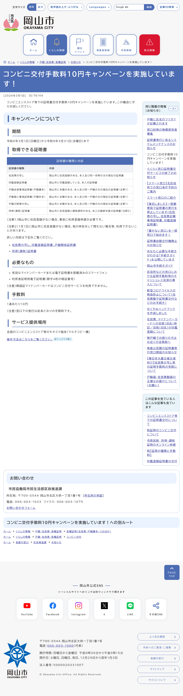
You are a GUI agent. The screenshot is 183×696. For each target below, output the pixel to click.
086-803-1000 (60, 645)
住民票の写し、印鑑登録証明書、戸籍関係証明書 (44, 245)
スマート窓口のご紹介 (161, 197)
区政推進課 (40, 542)
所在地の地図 (93, 495)
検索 (149, 7)
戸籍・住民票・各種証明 (53, 62)
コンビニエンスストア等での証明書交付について (162, 419)
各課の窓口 (22, 542)
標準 (31, 7)
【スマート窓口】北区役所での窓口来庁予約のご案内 (162, 187)
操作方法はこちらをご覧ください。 (39, 339)
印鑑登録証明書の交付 (162, 461)
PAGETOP (172, 574)
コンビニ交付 (74, 537)
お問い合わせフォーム (21, 508)
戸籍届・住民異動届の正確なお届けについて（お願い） (162, 381)
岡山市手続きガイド (160, 265)
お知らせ (76, 62)
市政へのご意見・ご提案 (157, 648)
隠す (174, 108)
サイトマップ (157, 669)
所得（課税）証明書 (24, 251)
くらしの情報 (27, 62)
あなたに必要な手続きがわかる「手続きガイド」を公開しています (162, 255)
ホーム (11, 62)
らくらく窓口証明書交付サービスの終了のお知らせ (162, 172)
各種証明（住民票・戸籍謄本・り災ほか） (89, 531)
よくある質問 (157, 637)
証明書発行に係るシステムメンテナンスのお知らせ (162, 144)
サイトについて (157, 680)
